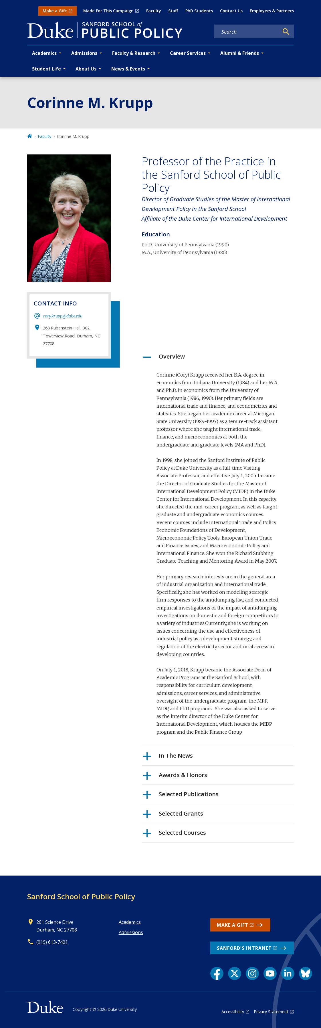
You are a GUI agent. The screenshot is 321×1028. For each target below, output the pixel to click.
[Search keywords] (246, 31)
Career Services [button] (188, 53)
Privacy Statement (271, 1011)
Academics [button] (44, 53)
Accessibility (232, 1011)
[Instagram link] (252, 973)
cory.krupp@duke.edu (62, 316)
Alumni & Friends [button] (239, 53)
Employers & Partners (272, 10)
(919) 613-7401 (52, 942)
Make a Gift (55, 10)
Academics (130, 922)
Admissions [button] (84, 53)
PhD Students (199, 10)
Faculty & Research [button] (133, 53)
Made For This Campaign (108, 10)
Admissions (131, 932)
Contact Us (231, 10)
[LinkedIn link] (287, 973)
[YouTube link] (270, 973)
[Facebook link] (216, 973)
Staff (173, 10)
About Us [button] (86, 69)
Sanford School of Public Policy (81, 896)
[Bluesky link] (305, 973)
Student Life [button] (46, 69)
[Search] (286, 31)
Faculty (153, 10)
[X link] (234, 973)
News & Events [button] (128, 69)
